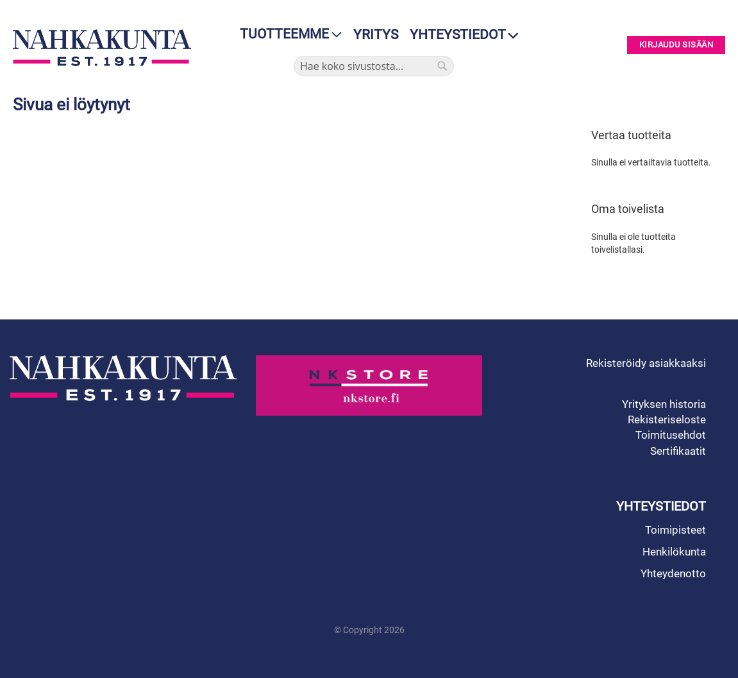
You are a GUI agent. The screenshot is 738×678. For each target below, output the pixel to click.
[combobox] (374, 66)
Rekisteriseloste (667, 419)
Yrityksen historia (664, 404)
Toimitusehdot (670, 434)
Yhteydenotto (673, 573)
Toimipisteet (675, 529)
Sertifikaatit (678, 451)
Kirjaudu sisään (676, 45)
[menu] (287, 34)
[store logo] (102, 47)
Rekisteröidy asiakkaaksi (646, 363)
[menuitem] (287, 34)
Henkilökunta (674, 551)
